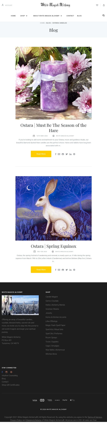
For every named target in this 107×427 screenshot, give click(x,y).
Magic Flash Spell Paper (55, 330)
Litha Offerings (51, 326)
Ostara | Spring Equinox (53, 251)
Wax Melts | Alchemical (55, 355)
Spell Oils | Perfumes (54, 338)
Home (13, 16)
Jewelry (49, 318)
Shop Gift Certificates (10, 390)
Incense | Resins (52, 314)
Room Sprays (51, 343)
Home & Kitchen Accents (56, 322)
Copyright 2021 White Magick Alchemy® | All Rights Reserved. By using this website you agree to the (46, 422)
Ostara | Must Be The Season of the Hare (53, 132)
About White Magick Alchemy (47, 16)
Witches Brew (51, 359)
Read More (41, 159)
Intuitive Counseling (10, 380)
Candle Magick (52, 302)
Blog (79, 16)
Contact (70, 16)
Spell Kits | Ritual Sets (54, 334)
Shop (23, 16)
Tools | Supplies (52, 347)
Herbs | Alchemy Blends (55, 310)
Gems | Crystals (52, 306)
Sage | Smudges (52, 351)
